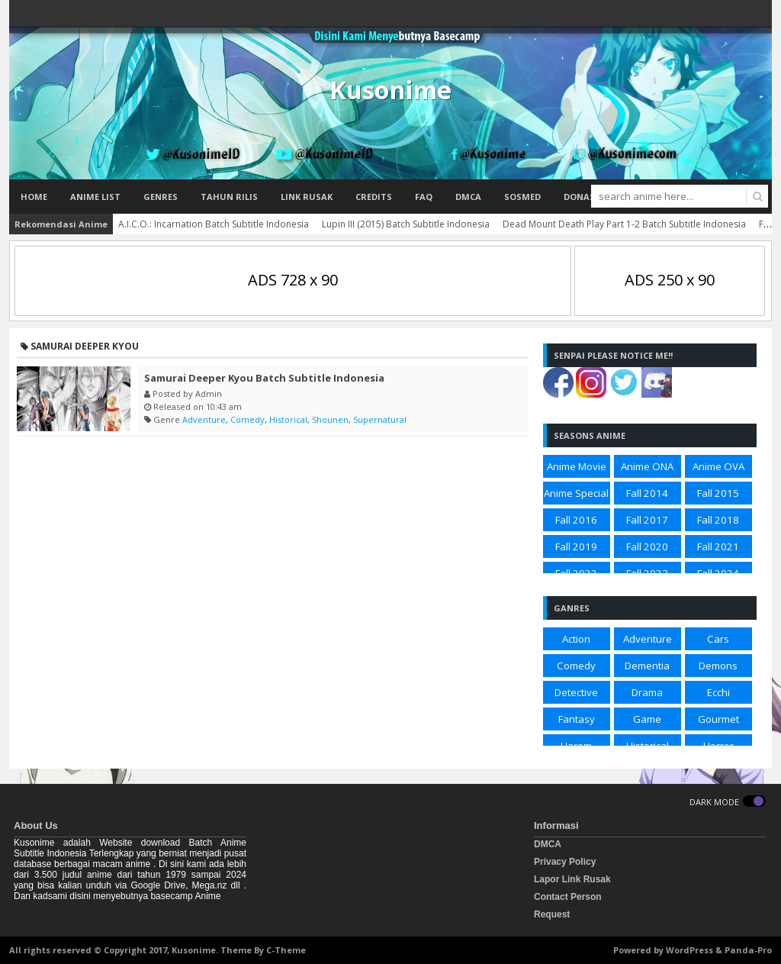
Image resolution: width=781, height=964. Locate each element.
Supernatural (380, 419)
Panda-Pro (748, 950)
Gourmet (718, 719)
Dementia (647, 665)
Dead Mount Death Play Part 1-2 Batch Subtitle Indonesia (624, 224)
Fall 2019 (576, 546)
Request (552, 914)
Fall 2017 (647, 520)
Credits (373, 196)
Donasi (581, 196)
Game (647, 719)
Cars (718, 639)
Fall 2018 (718, 520)
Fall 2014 (647, 493)
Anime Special (576, 493)
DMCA (468, 196)
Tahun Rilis (229, 196)
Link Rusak (307, 196)
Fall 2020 (647, 546)
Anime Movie (576, 466)
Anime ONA (647, 466)
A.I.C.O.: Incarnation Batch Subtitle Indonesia (213, 224)
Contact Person (568, 896)
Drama (647, 692)
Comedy (247, 419)
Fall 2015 (718, 493)
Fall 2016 (576, 520)
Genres (160, 196)
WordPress (689, 950)
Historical (288, 419)
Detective (576, 692)
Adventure (204, 419)
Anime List (95, 196)
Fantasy (576, 719)
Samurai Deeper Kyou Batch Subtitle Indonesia (264, 378)
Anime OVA (718, 466)
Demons (718, 665)
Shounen (330, 419)
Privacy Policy (565, 861)
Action (576, 639)
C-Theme (286, 950)
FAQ (423, 196)
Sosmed (522, 196)
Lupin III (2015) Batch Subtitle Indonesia (406, 224)
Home (34, 196)
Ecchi (718, 692)
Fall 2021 (718, 546)
